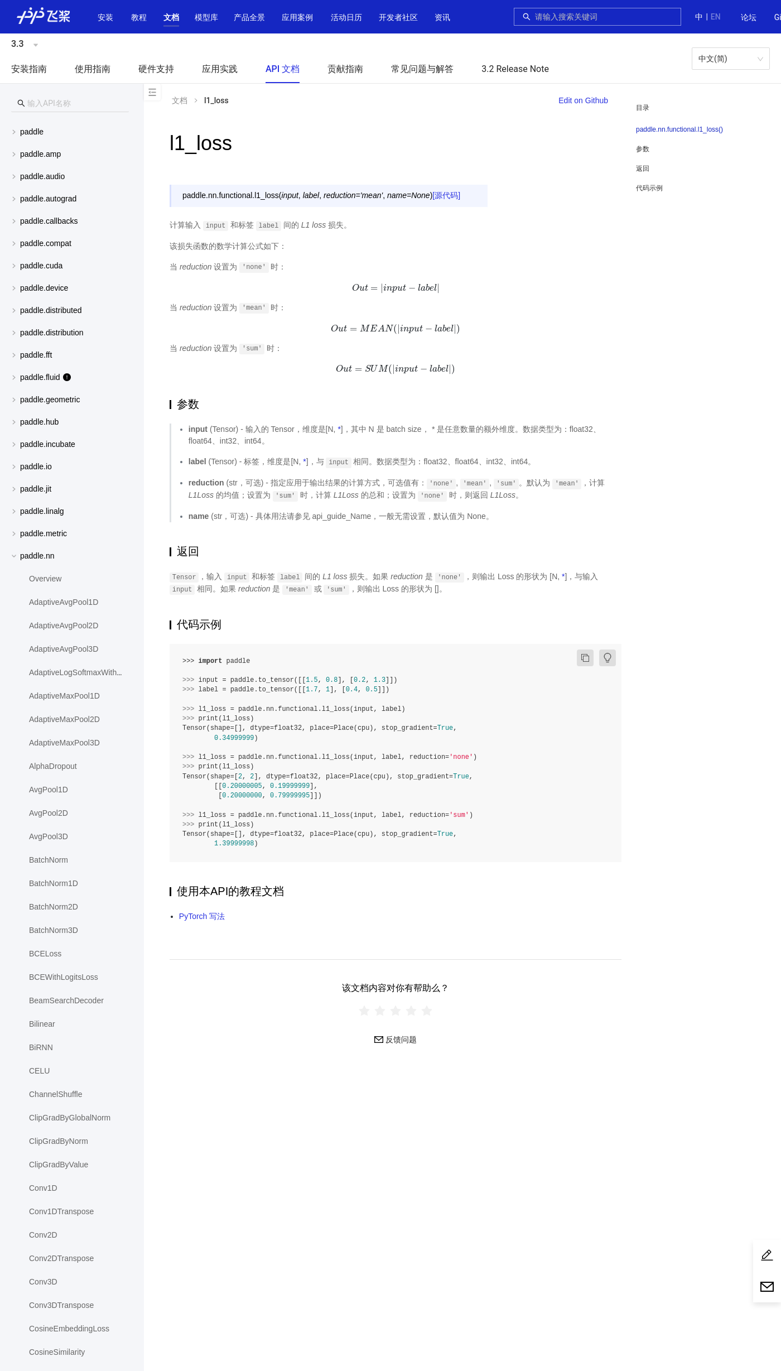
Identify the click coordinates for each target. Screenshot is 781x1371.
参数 (642, 149)
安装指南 (29, 69)
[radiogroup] (395, 1010)
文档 (171, 17)
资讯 (442, 17)
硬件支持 (156, 69)
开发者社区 (398, 17)
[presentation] (395, 287)
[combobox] (604, 17)
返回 (642, 168)
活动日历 (346, 17)
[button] (171, 17)
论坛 (748, 17)
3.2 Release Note (515, 69)
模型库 (206, 17)
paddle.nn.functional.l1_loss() (679, 129)
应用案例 (297, 17)
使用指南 (92, 69)
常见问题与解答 (422, 69)
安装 (105, 17)
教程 (139, 17)
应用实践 (220, 69)
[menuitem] (748, 17)
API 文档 (283, 69)
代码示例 (649, 188)
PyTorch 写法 (202, 916)
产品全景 (249, 17)
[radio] (364, 1010)
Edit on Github (583, 100)
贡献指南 (345, 69)
